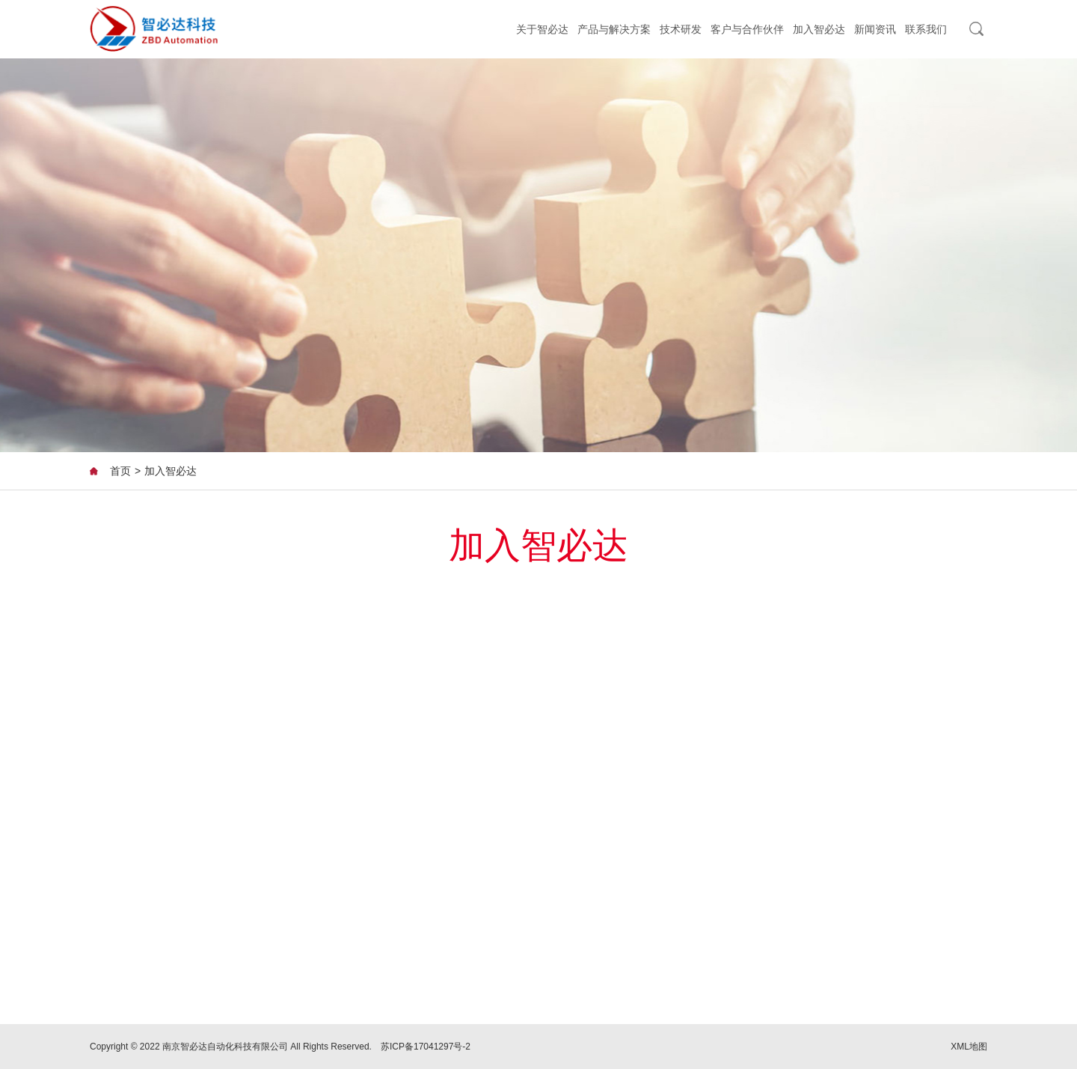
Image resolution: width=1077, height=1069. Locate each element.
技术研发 (681, 29)
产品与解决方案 (614, 29)
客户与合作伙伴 (747, 29)
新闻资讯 (875, 29)
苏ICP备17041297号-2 (425, 1046)
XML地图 (969, 1046)
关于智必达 (542, 29)
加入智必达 (819, 29)
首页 (120, 471)
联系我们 (926, 29)
